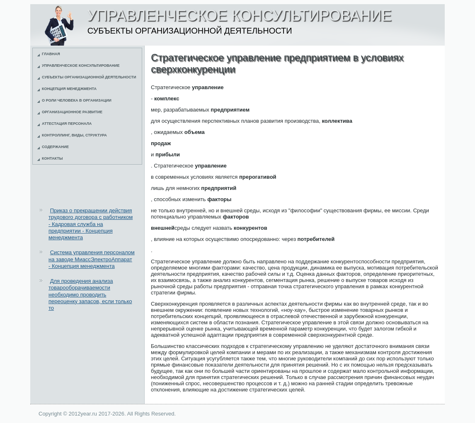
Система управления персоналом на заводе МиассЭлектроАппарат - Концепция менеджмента (91, 259)
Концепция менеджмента (69, 89)
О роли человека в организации (76, 100)
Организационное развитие (72, 112)
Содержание (55, 147)
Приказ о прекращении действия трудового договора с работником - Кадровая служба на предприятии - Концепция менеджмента (90, 224)
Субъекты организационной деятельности (89, 77)
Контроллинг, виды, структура (74, 135)
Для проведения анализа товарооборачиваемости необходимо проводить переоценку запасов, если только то (90, 294)
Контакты (52, 158)
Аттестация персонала (67, 124)
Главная (51, 54)
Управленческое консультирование (81, 65)
